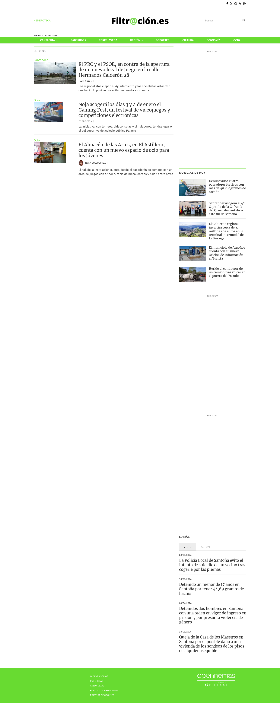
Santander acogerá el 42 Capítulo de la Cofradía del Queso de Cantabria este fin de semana (227, 208)
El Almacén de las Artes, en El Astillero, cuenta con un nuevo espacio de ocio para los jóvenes (123, 150)
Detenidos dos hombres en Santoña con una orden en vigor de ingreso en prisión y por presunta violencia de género (212, 615)
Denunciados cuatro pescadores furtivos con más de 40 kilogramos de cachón (227, 186)
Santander (78, 40)
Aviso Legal (97, 685)
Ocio (236, 40)
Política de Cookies (102, 695)
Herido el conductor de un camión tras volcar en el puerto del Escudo (227, 272)
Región (136, 40)
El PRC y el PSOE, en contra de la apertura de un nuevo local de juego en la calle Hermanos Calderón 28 (124, 69)
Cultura (188, 40)
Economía (214, 40)
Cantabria (49, 40)
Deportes (162, 40)
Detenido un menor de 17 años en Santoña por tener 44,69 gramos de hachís (211, 589)
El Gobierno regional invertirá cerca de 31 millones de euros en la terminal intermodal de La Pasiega (226, 231)
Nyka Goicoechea (95, 162)
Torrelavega (108, 40)
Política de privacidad (104, 690)
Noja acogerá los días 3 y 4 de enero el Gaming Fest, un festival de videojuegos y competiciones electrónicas (124, 110)
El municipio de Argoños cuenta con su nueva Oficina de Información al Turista (227, 253)
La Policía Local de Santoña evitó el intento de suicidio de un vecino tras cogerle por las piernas (212, 565)
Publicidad (96, 680)
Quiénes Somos (99, 676)
